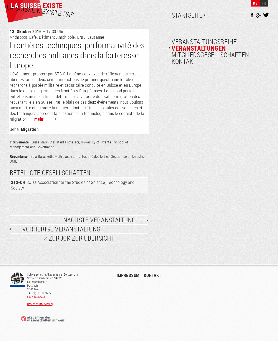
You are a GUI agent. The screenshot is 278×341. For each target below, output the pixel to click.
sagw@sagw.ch (36, 296)
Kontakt (184, 61)
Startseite (187, 15)
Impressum (128, 275)
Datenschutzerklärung (40, 304)
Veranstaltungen (199, 48)
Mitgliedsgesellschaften (210, 54)
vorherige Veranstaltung (61, 229)
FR (264, 3)
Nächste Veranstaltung (99, 220)
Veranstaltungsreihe (204, 41)
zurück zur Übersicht (82, 238)
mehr (39, 119)
